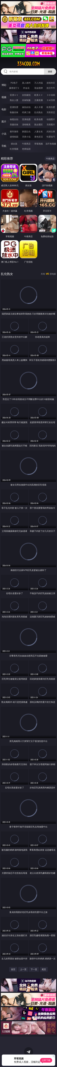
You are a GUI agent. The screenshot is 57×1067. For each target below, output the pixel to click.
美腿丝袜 (14, 124)
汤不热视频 (51, 143)
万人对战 (38, 82)
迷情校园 (14, 136)
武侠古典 (51, 131)
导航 (4, 146)
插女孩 (14, 143)
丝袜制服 (26, 100)
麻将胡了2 (14, 87)
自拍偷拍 (26, 94)
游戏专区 (51, 82)
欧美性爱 (51, 107)
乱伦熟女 (38, 112)
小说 (4, 133)
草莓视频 (38, 143)
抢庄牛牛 (51, 87)
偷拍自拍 (26, 107)
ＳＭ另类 (51, 100)
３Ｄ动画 (51, 94)
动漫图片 (51, 119)
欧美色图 (38, 119)
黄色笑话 (38, 136)
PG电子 (14, 82)
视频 (4, 97)
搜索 (50, 71)
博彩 (4, 85)
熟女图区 (38, 124)
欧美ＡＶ (38, 94)
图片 (4, 121)
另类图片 (51, 124)
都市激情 (14, 131)
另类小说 (26, 136)
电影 (4, 109)
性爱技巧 (51, 136)
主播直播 (38, 100)
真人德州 (26, 82)
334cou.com (28, 64)
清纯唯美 (26, 124)
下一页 (34, 969)
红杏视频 (14, 148)
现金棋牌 (38, 87)
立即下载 (46, 1060)
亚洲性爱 (14, 107)
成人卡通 (38, 107)
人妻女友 (38, 131)
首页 (13, 969)
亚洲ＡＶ (14, 94)
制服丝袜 (14, 112)
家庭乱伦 (26, 131)
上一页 (23, 969)
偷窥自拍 (14, 119)
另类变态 (51, 112)
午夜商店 (26, 143)
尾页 (44, 969)
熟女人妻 (14, 100)
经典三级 (26, 112)
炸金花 (26, 87)
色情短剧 (26, 148)
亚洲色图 (26, 119)
